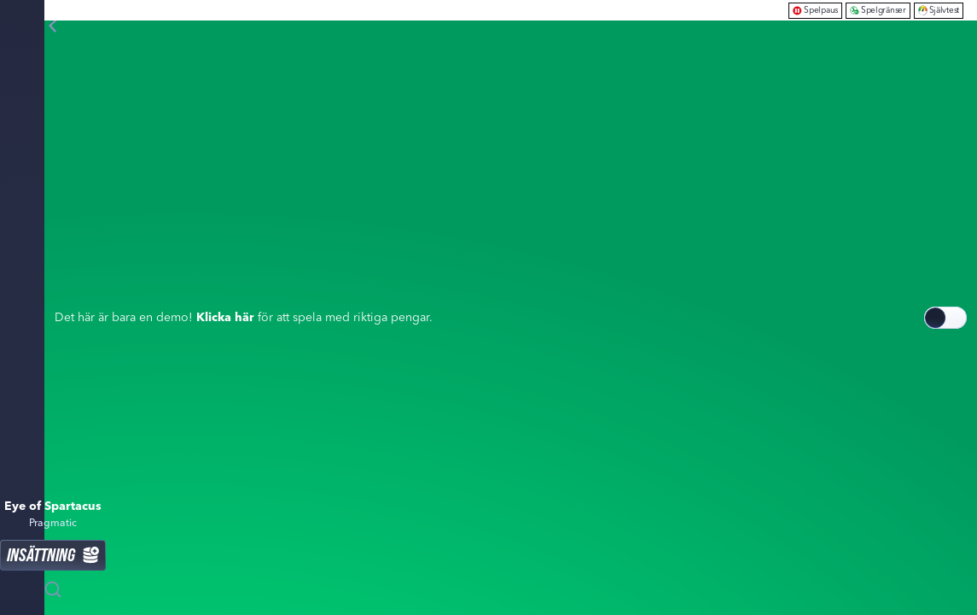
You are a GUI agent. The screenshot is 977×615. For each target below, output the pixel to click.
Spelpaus (815, 9)
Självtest (938, 9)
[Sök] (53, 589)
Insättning (53, 555)
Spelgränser (878, 9)
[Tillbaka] (53, 25)
